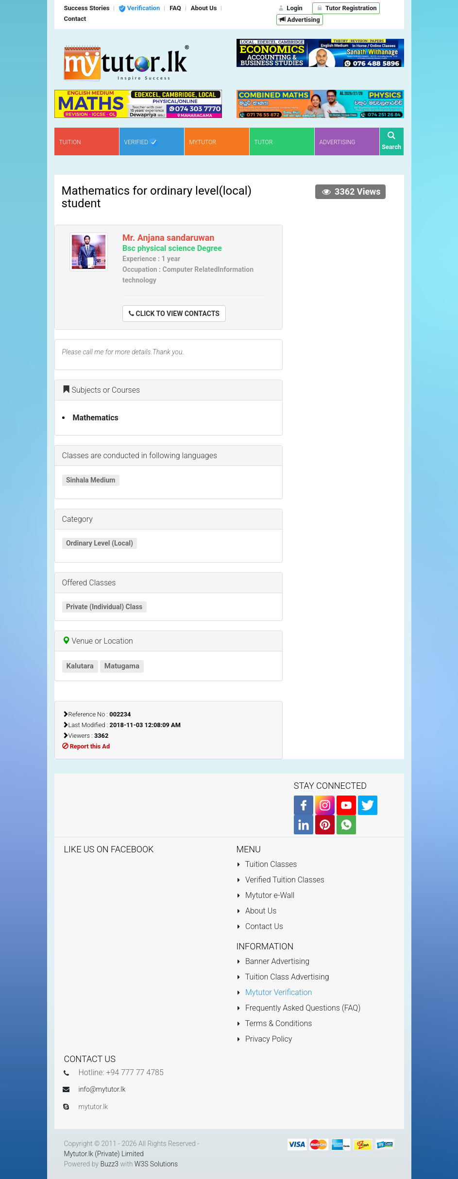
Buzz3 (109, 1164)
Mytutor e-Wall (266, 895)
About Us (257, 910)
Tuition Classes (267, 864)
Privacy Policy (264, 1039)
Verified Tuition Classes (280, 879)
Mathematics (96, 417)
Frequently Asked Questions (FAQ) (299, 1008)
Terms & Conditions (274, 1023)
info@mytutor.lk (102, 1089)
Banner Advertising (273, 961)
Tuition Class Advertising (283, 976)
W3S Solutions (156, 1164)
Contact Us (260, 926)
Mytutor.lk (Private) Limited (104, 1154)
